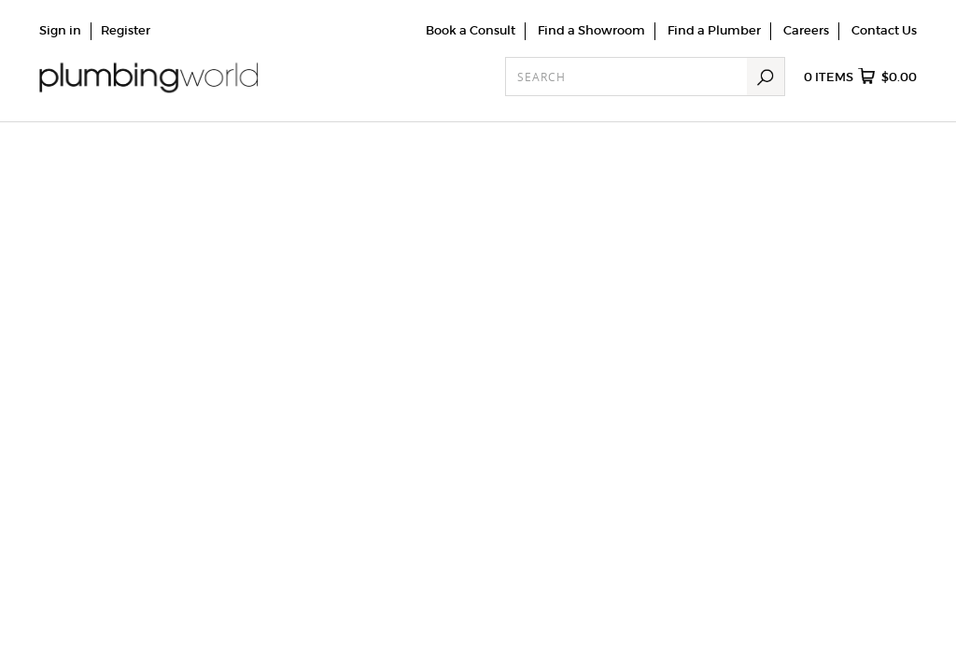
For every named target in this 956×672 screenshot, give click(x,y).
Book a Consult (470, 30)
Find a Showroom (591, 30)
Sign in (60, 30)
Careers (806, 30)
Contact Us (884, 30)
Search (765, 76)
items (860, 77)
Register (125, 30)
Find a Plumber (714, 30)
